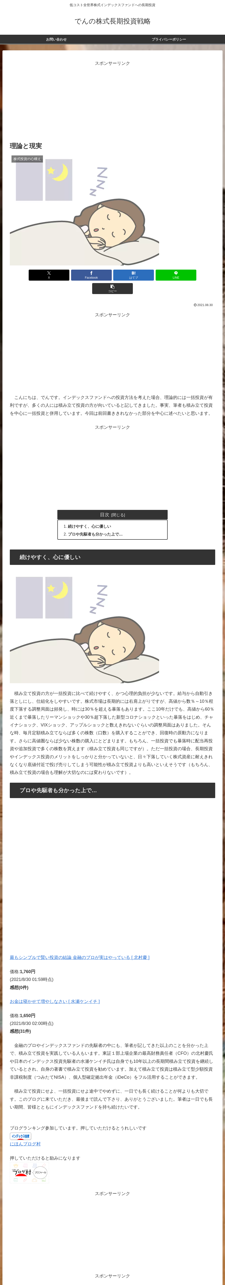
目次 (104, 501)
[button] (181, 275)
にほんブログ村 (25, 1131)
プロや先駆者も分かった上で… (95, 521)
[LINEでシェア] (147, 275)
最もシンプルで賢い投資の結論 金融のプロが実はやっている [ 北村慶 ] (80, 944)
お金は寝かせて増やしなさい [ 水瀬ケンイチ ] (55, 988)
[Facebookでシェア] (78, 275)
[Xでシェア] (43, 275)
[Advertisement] (112, 101)
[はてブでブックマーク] (112, 275)
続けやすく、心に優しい (89, 513)
